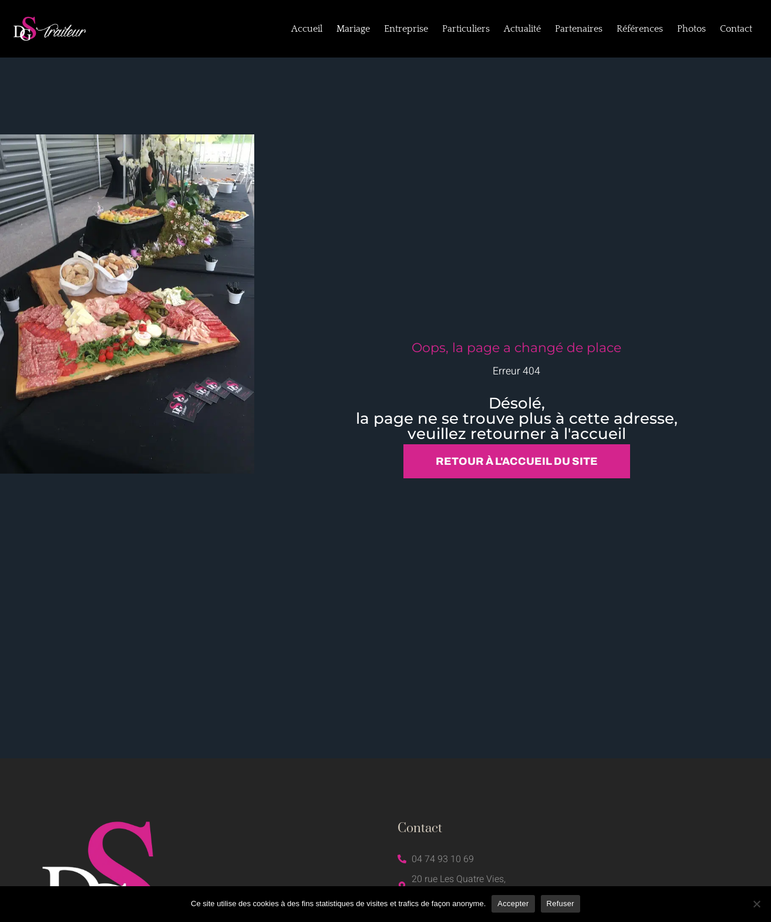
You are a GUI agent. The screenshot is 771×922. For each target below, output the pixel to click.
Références (640, 28)
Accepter (512, 903)
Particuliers (466, 28)
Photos (691, 28)
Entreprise (406, 28)
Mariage (353, 28)
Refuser (560, 903)
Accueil (306, 28)
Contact (736, 28)
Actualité (522, 28)
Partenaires (578, 28)
